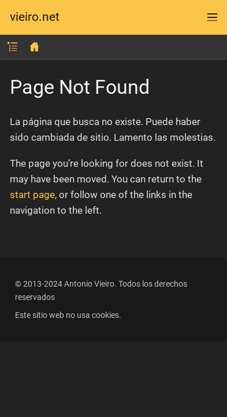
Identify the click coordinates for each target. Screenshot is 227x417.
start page (32, 194)
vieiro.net (34, 17)
